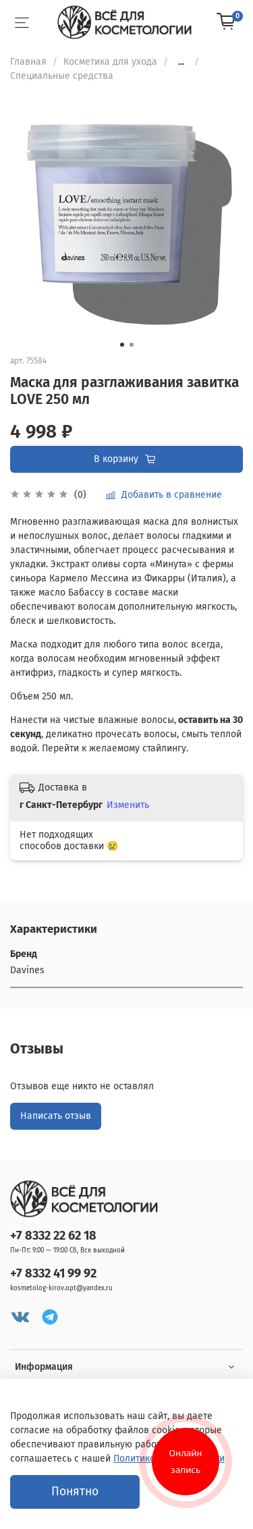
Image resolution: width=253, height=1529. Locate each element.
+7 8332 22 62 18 (53, 1235)
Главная (28, 61)
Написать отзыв (55, 1116)
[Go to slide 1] (122, 345)
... (181, 62)
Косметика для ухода (110, 61)
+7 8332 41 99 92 (53, 1273)
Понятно (75, 1491)
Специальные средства (61, 76)
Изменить (128, 805)
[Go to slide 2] (132, 345)
